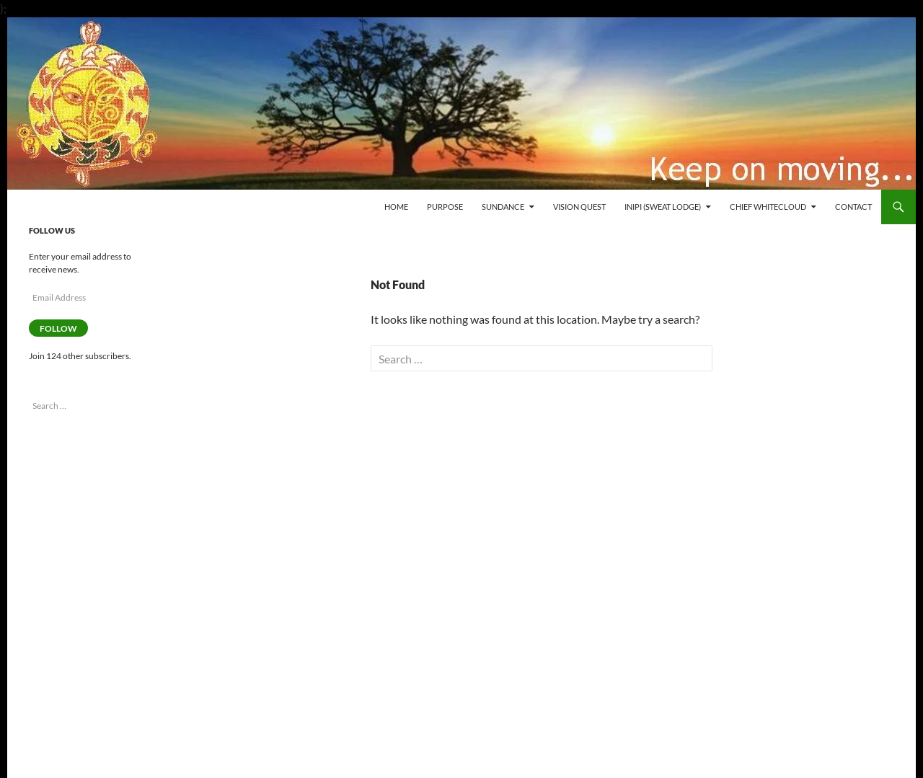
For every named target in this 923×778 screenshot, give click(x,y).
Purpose (445, 206)
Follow (58, 328)
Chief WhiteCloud (768, 206)
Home (396, 206)
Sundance (503, 206)
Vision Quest (579, 206)
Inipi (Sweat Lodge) (662, 206)
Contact (853, 206)
